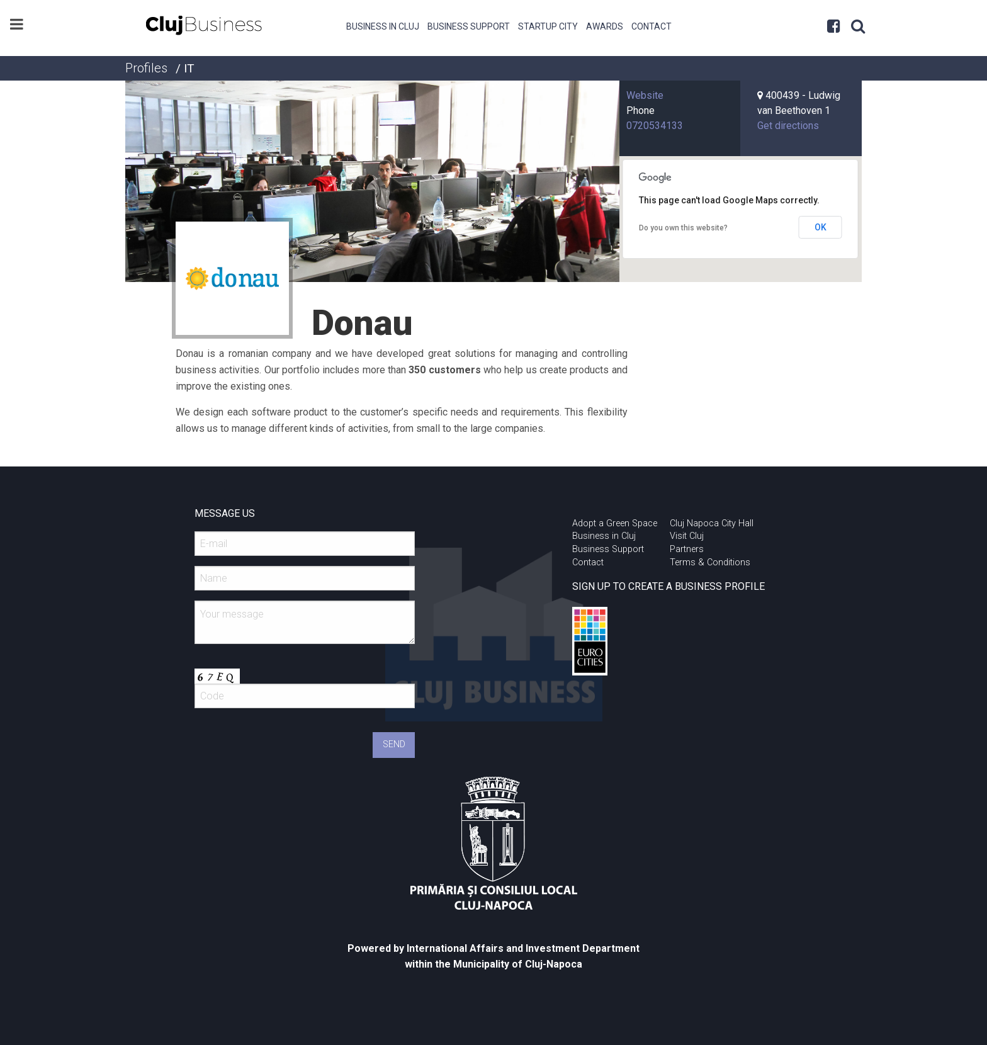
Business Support (468, 26)
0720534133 (654, 126)
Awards (604, 26)
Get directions (788, 126)
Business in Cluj (382, 26)
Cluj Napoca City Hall (711, 523)
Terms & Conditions (710, 562)
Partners (687, 549)
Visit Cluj (687, 536)
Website (644, 95)
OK (820, 227)
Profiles (146, 68)
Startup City (548, 26)
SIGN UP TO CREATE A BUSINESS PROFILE (668, 586)
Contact (651, 26)
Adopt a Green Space (614, 523)
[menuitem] (383, 25)
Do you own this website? (683, 227)
